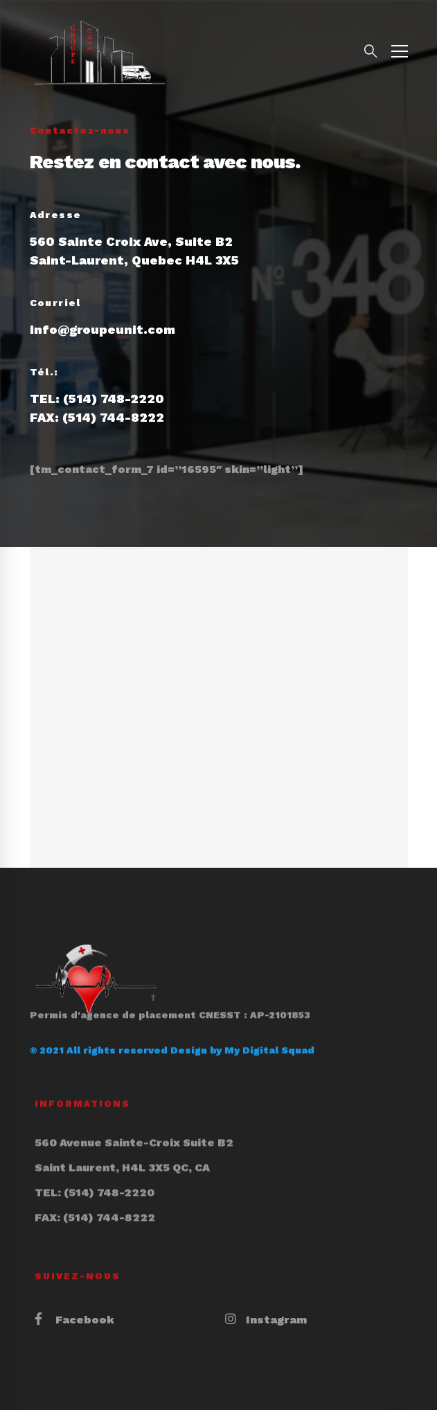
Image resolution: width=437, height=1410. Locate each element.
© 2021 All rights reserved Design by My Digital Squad (172, 1030)
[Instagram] (266, 1320)
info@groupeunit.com (102, 329)
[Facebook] (74, 1320)
